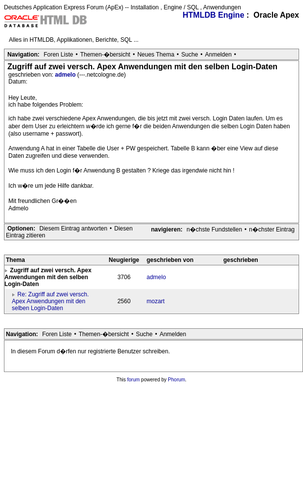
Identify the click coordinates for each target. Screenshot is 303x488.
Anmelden (218, 54)
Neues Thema (155, 54)
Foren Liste (58, 54)
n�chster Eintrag (272, 229)
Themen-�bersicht (105, 54)
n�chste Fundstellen (214, 229)
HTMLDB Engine (213, 15)
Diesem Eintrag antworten (73, 228)
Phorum (176, 379)
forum (133, 379)
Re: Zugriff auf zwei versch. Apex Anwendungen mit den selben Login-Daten (50, 301)
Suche (190, 54)
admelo (66, 74)
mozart (156, 301)
